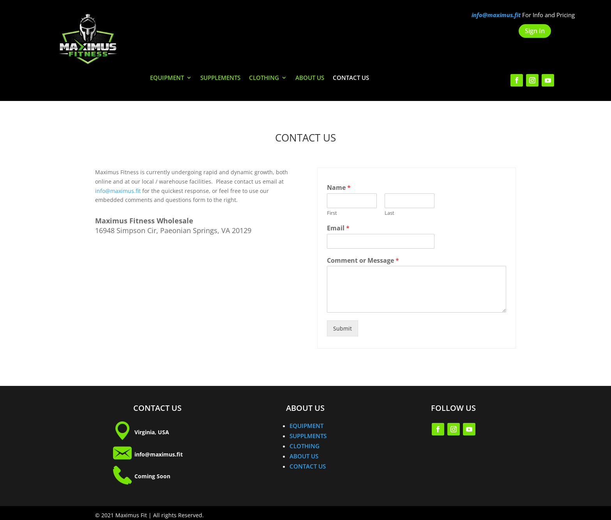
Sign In (535, 31)
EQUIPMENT (167, 78)
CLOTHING (264, 78)
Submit (342, 328)
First (332, 213)
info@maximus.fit (118, 191)
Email (338, 228)
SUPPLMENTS (308, 436)
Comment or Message (363, 260)
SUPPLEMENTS (220, 78)
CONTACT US (351, 78)
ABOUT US (309, 78)
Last (389, 213)
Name (339, 188)
